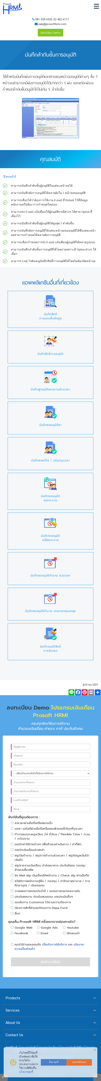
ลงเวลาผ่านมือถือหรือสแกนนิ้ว (32, 823)
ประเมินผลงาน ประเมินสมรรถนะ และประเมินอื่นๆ (42, 897)
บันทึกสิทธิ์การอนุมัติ (50, 353)
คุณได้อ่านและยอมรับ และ (47, 946)
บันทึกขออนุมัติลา (50, 424)
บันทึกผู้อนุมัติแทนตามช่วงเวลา (50, 389)
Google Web (21, 928)
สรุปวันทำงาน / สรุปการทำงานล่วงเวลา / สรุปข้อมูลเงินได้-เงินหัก (50, 857)
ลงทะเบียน (51, 961)
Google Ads (47, 928)
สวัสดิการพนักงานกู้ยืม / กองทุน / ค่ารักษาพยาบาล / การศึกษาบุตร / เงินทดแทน (50, 883)
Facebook (19, 933)
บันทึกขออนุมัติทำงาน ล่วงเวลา (51, 575)
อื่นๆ (15, 913)
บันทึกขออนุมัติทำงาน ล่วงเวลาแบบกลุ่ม (50, 611)
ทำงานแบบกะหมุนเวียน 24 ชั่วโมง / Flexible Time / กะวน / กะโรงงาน (50, 836)
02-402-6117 (61, 19)
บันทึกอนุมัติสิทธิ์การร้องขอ (50, 648)
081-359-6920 (43, 19)
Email (42, 933)
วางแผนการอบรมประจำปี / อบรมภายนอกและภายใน (45, 891)
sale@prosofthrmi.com (52, 24)
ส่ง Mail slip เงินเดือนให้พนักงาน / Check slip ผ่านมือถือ (50, 875)
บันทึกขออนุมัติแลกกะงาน (50, 498)
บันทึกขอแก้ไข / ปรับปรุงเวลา (50, 460)
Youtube (71, 928)
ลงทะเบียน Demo (50, 32)
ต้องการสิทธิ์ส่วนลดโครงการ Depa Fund (39, 908)
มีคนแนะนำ (71, 933)
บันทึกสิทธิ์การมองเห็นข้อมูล (50, 316)
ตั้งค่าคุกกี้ (53, 1062)
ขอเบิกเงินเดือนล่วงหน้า (27, 850)
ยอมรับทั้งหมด (79, 1062)
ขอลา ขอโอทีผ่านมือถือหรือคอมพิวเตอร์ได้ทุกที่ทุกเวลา (47, 829)
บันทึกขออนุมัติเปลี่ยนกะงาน (50, 537)
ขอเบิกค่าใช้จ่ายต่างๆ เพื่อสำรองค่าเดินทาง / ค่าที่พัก (46, 844)
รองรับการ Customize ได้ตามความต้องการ (41, 902)
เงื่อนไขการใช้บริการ (54, 944)
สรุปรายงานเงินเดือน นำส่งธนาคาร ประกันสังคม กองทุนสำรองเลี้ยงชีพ (48, 867)
